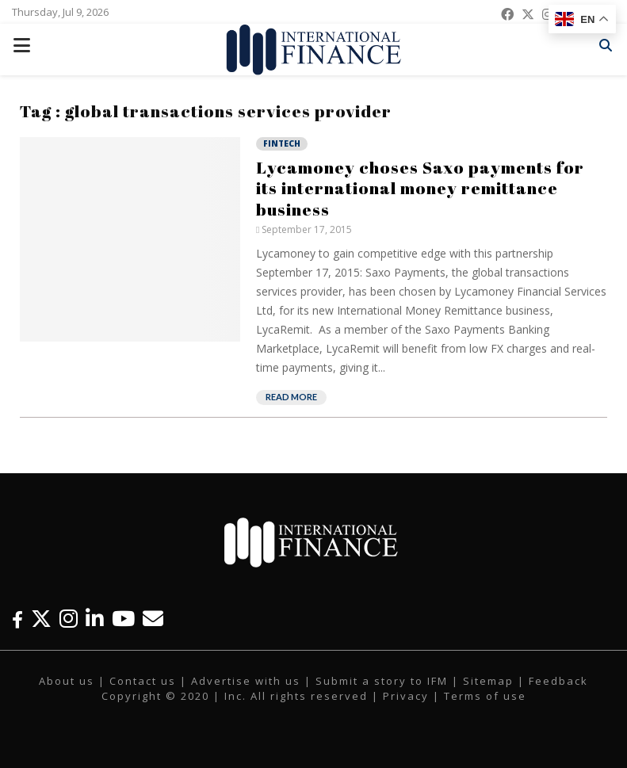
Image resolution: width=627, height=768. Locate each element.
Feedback (558, 681)
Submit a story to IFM (381, 681)
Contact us (142, 681)
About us (66, 681)
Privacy (406, 696)
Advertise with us (245, 681)
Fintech (281, 143)
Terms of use (485, 696)
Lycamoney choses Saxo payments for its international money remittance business (420, 188)
